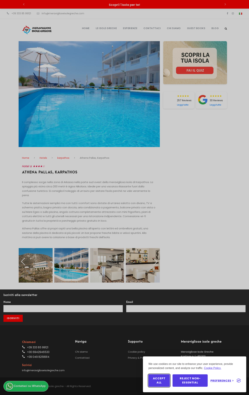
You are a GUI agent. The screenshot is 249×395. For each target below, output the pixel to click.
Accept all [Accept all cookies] (159, 380)
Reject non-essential (190, 380)
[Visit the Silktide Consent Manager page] (239, 380)
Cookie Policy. (212, 368)
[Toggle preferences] (222, 380)
